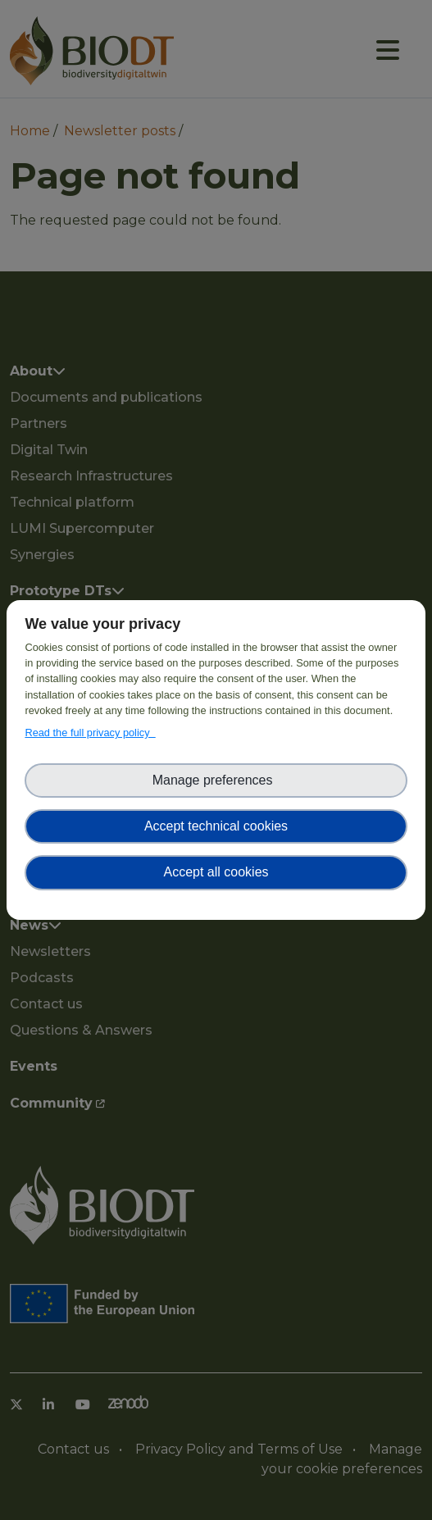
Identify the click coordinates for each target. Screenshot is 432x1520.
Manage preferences (216, 780)
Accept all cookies (215, 872)
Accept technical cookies (216, 826)
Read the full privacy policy (90, 732)
